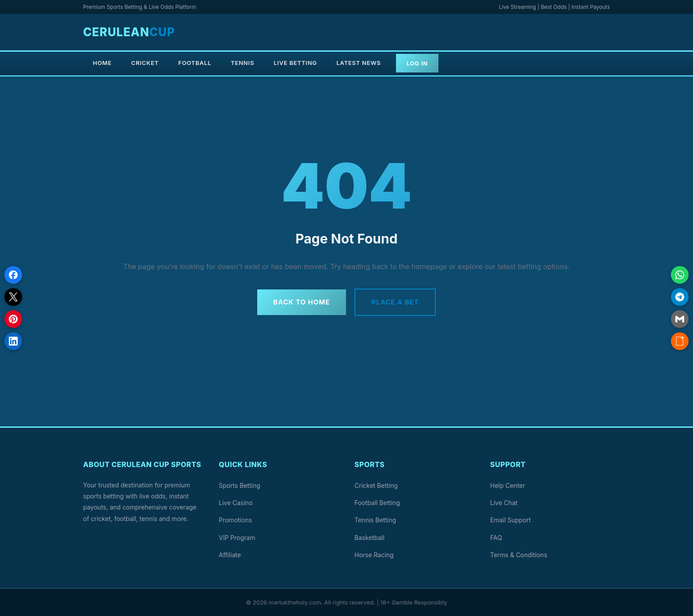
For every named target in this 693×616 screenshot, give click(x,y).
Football (194, 62)
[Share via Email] (680, 319)
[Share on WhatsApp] (680, 275)
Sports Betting (239, 485)
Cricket (145, 62)
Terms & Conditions (518, 554)
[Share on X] (13, 297)
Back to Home (301, 302)
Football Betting (377, 502)
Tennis (242, 62)
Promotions (235, 520)
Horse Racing (374, 554)
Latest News (358, 62)
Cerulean (129, 32)
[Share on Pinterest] (13, 319)
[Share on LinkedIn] (13, 341)
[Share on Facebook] (13, 275)
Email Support (510, 520)
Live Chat (504, 502)
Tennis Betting (375, 520)
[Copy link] (680, 341)
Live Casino (236, 502)
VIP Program (237, 537)
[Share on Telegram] (680, 297)
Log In (417, 63)
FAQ (496, 537)
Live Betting (295, 62)
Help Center (507, 485)
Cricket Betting (376, 485)
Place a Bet (395, 302)
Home (102, 62)
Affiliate (230, 554)
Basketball (369, 537)
